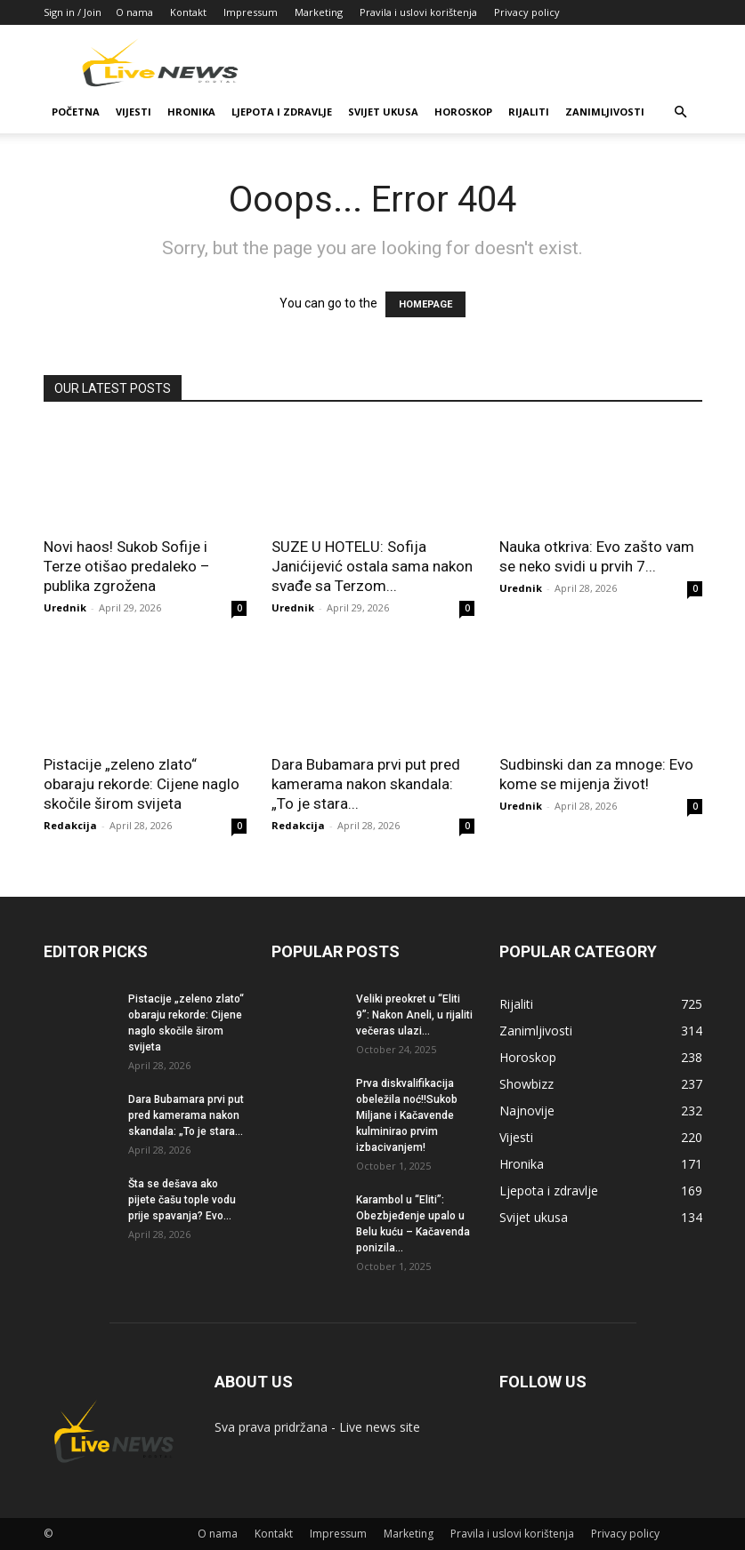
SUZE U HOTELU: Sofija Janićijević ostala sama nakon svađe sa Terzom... (372, 566)
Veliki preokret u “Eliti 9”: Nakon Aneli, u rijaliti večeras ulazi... (414, 1015)
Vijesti (133, 111)
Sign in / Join (72, 12)
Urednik (65, 607)
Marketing (319, 12)
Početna (76, 111)
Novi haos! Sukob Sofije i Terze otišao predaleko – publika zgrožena (127, 566)
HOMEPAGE (425, 304)
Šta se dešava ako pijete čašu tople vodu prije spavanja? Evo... (182, 1200)
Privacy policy (527, 12)
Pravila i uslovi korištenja (418, 12)
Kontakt (188, 12)
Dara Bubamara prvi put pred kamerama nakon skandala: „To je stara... (365, 783)
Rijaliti (528, 111)
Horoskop (463, 111)
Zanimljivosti (604, 111)
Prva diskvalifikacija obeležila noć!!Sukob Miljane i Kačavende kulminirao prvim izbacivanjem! (407, 1115)
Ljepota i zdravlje (281, 111)
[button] (681, 112)
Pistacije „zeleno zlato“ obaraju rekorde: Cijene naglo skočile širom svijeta (141, 783)
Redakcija (70, 825)
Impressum (250, 12)
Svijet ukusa (383, 111)
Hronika (191, 111)
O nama (134, 12)
